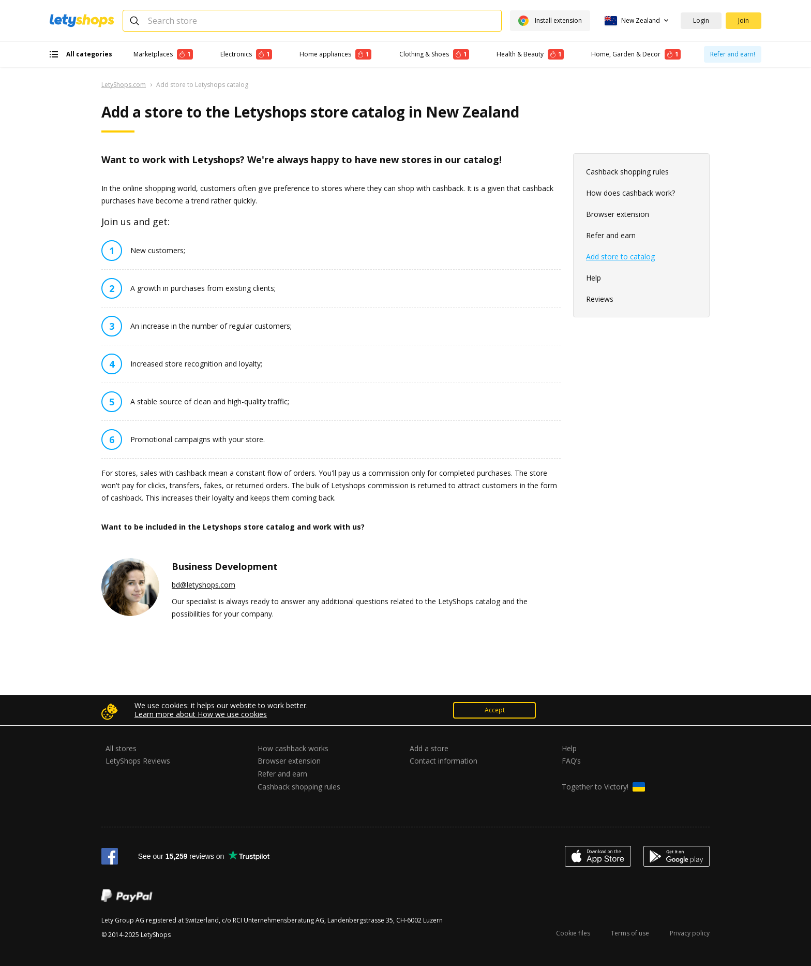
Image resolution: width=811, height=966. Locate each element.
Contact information (443, 761)
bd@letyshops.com (203, 585)
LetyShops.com (123, 84)
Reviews (599, 299)
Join (743, 20)
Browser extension (617, 214)
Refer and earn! (732, 54)
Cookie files (573, 933)
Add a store (429, 748)
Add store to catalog (620, 256)
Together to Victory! (603, 787)
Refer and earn (611, 235)
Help (593, 278)
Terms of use (630, 933)
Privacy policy (690, 933)
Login (701, 20)
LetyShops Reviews (138, 761)
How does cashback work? (630, 193)
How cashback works (293, 748)
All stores (121, 748)
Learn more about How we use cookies (200, 714)
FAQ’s (571, 761)
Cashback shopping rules (627, 172)
